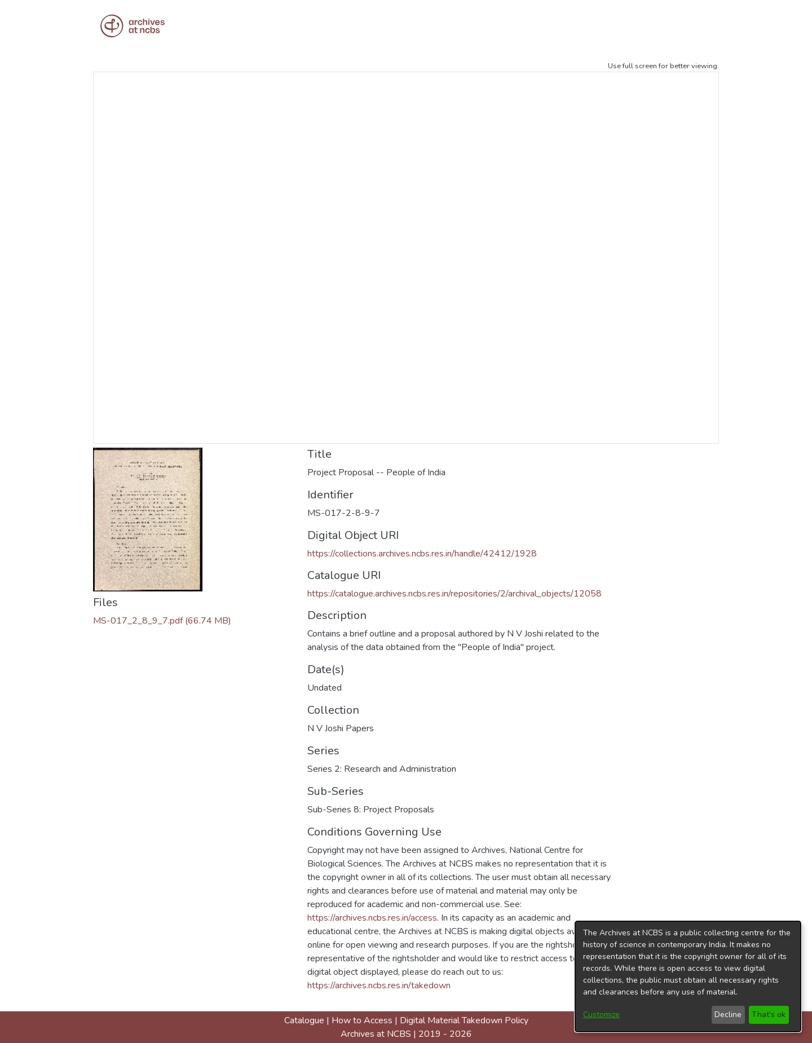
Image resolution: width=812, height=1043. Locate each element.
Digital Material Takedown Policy (464, 1020)
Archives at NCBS (376, 1034)
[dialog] (688, 976)
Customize (601, 1014)
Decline (728, 1014)
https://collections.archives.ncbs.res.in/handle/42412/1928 (422, 553)
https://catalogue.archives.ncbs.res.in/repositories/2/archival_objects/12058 (454, 593)
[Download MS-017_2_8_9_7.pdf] (162, 621)
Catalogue (304, 1020)
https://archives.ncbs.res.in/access (372, 918)
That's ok (768, 1014)
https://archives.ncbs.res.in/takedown (379, 985)
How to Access (362, 1020)
